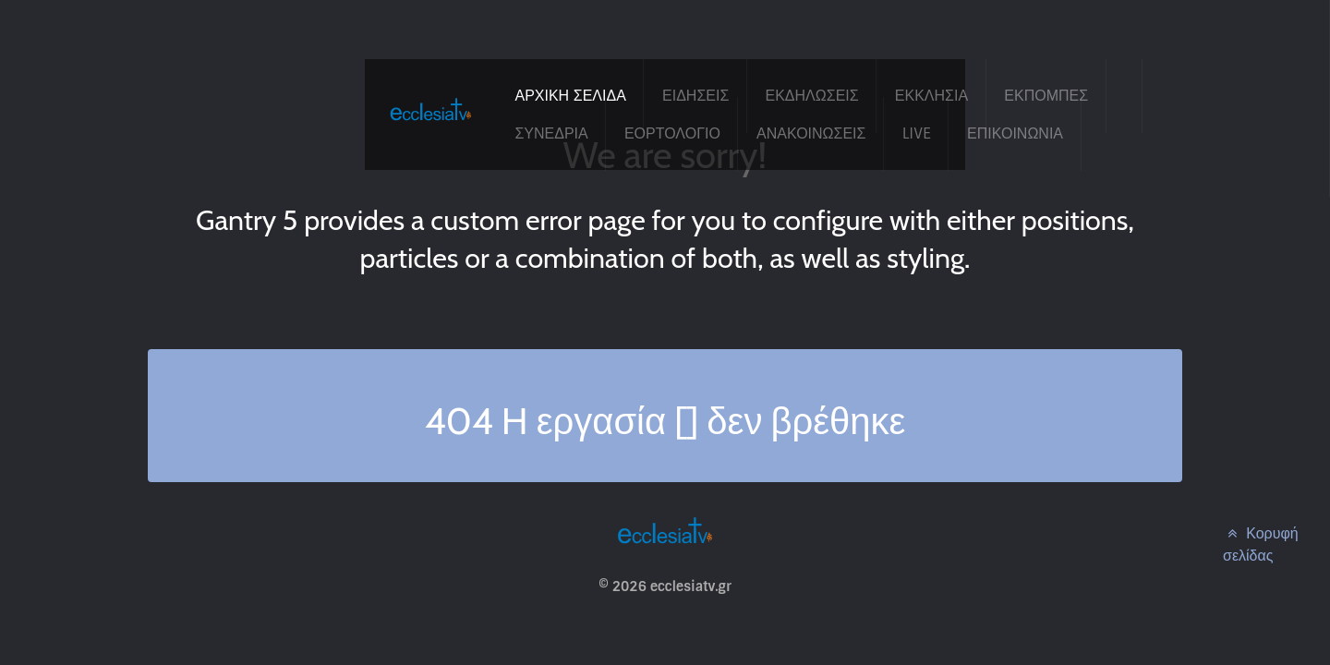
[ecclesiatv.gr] (430, 127)
